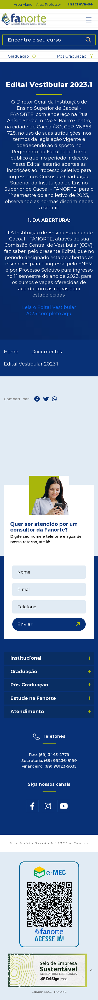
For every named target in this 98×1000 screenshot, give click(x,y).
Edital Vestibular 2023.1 (31, 364)
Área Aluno (23, 4)
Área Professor (48, 4)
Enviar (25, 624)
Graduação (22, 56)
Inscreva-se (80, 4)
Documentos (46, 352)
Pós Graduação (75, 56)
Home (11, 352)
